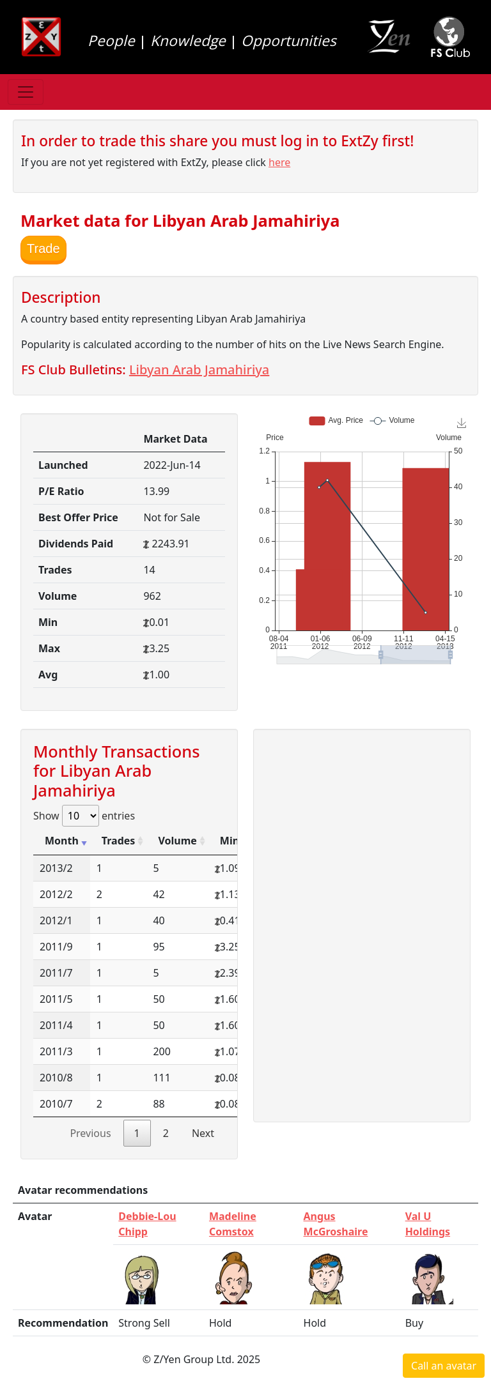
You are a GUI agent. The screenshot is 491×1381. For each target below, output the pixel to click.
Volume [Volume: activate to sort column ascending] (177, 841)
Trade (43, 248)
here (279, 162)
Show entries (84, 816)
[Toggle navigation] (25, 92)
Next (203, 1133)
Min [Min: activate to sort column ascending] (229, 841)
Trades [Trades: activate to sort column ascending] (119, 841)
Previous (90, 1133)
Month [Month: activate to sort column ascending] (62, 841)
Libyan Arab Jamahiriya (199, 369)
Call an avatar (443, 1366)
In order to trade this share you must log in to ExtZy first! (217, 141)
